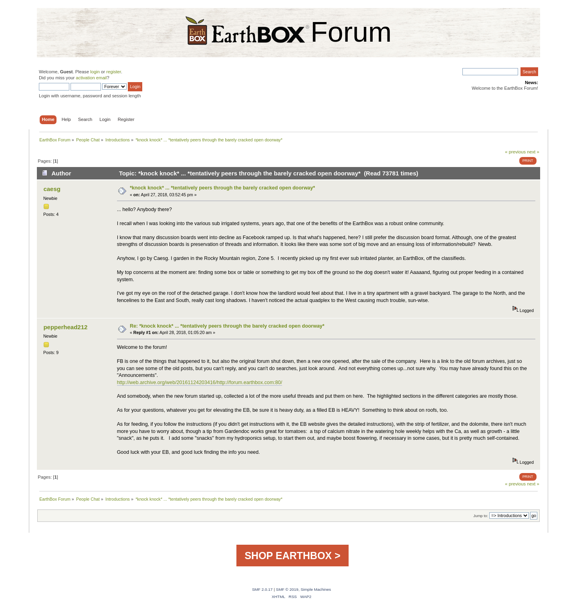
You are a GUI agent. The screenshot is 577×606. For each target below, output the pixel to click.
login (95, 71)
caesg (51, 188)
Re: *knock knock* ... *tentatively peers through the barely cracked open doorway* (227, 326)
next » (533, 151)
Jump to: (480, 515)
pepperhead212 (65, 327)
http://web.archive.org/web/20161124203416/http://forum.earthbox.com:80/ (199, 382)
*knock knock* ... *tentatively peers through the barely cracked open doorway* (222, 188)
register (113, 71)
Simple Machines (316, 589)
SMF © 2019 (287, 589)
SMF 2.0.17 (262, 589)
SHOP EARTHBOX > (292, 555)
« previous (515, 151)
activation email (91, 77)
